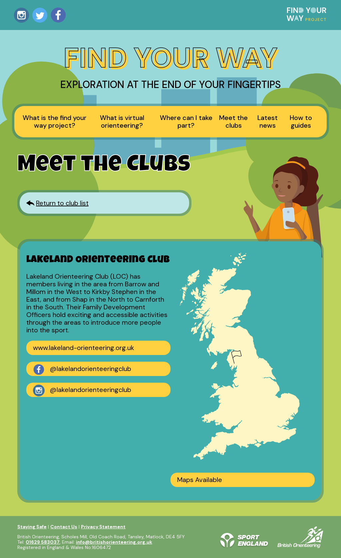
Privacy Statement (103, 527)
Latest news (267, 121)
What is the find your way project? (55, 121)
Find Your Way (170, 58)
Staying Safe (32, 527)
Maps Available (199, 479)
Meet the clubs (233, 121)
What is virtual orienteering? (122, 121)
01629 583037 (43, 542)
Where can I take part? (186, 121)
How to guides (301, 121)
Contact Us (63, 527)
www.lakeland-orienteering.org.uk (83, 347)
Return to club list (62, 203)
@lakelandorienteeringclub (82, 369)
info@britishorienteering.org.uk (114, 542)
